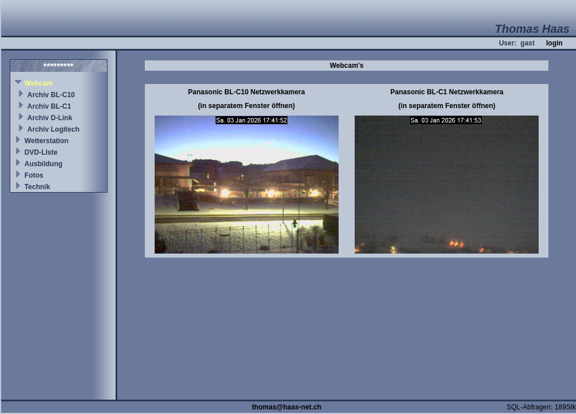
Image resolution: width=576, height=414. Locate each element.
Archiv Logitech (54, 129)
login (554, 43)
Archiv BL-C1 (49, 106)
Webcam (39, 83)
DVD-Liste (41, 152)
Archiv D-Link (50, 118)
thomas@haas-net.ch (286, 407)
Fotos (34, 175)
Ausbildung (44, 164)
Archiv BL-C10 (51, 95)
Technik (37, 187)
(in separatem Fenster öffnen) (246, 106)
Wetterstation (46, 141)
